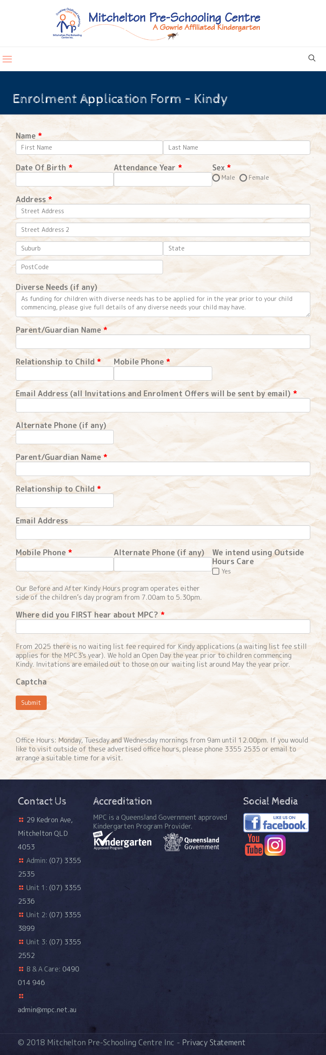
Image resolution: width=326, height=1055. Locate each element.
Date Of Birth (41, 167)
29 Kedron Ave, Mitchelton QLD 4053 (45, 833)
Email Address (42, 520)
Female (259, 177)
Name (26, 135)
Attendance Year (145, 167)
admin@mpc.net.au (47, 1009)
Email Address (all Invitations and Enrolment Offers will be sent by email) (153, 393)
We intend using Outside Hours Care (258, 557)
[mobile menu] (7, 59)
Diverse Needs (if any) (57, 287)
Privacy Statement (214, 1042)
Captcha (31, 681)
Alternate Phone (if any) (61, 425)
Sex (218, 167)
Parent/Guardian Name (58, 330)
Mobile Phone (140, 361)
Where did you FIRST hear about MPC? (87, 614)
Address (31, 199)
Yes (226, 571)
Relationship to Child (55, 361)
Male (228, 177)
